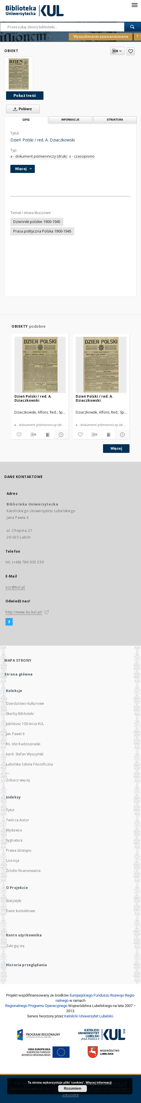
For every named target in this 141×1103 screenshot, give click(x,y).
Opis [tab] (26, 120)
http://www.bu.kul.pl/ (24, 612)
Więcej (116, 448)
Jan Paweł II (15, 733)
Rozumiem (72, 1089)
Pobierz (21, 109)
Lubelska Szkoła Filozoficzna (29, 764)
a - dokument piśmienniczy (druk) (38, 156)
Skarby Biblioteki (20, 713)
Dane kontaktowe (20, 910)
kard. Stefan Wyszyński (24, 754)
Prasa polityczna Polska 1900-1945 (42, 231)
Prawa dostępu (18, 850)
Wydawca (14, 830)
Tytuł (10, 809)
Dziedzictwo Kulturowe (25, 703)
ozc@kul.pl (15, 587)
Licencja (12, 860)
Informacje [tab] (70, 119)
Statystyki (14, 900)
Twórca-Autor (17, 820)
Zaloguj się (15, 945)
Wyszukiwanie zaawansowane (100, 36)
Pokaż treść (25, 95)
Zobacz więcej (18, 780)
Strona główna (18, 674)
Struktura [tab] (115, 119)
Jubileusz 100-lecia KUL (25, 723)
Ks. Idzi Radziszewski (23, 744)
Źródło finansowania (23, 870)
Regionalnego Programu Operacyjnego (36, 1006)
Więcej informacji (99, 1082)
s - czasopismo (82, 156)
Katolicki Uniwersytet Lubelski (88, 1016)
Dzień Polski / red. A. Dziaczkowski (33, 398)
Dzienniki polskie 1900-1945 (36, 221)
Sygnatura (14, 840)
